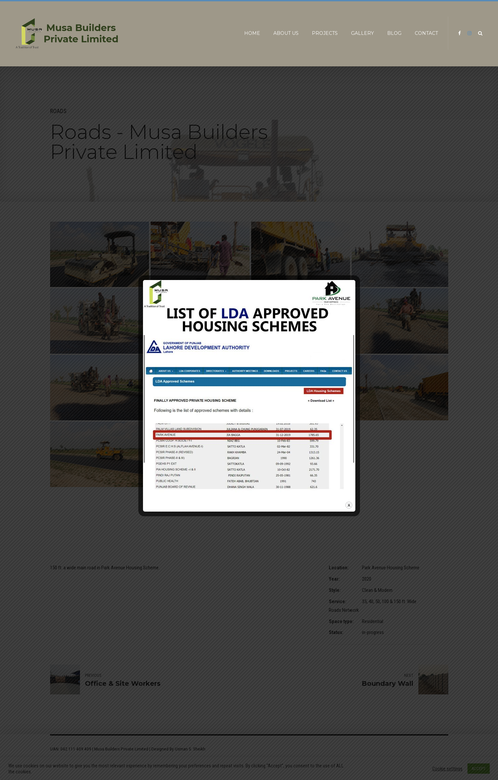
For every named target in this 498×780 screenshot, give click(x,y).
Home (252, 33)
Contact (426, 33)
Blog (394, 33)
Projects (325, 33)
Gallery (362, 33)
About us (286, 33)
